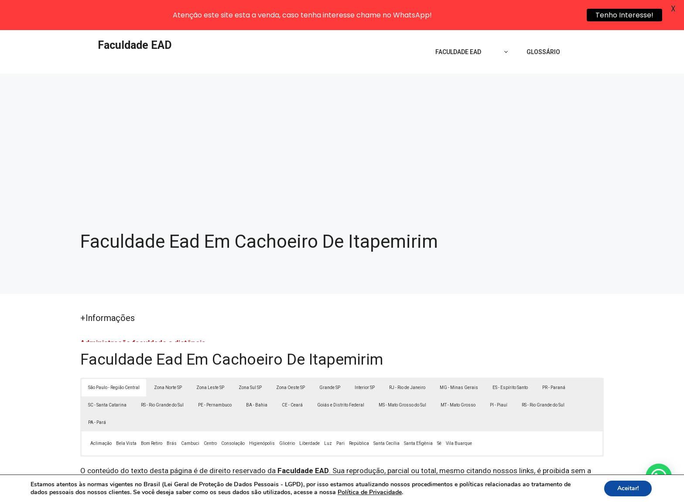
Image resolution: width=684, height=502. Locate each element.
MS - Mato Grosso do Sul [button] (402, 378)
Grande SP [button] (329, 360)
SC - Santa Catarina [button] (107, 378)
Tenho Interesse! (624, 15)
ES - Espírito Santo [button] (510, 360)
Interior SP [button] (365, 360)
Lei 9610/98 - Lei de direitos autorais (437, 454)
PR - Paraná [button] (553, 360)
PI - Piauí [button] (498, 378)
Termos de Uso (463, 491)
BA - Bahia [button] (256, 378)
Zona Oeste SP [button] (290, 360)
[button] (659, 477)
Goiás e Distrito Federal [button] (340, 378)
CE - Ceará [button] (292, 378)
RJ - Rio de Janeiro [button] (407, 360)
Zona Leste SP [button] (210, 360)
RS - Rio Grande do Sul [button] (162, 378)
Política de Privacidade (402, 491)
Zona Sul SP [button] (250, 360)
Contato (502, 491)
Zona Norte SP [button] (168, 360)
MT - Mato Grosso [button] (458, 378)
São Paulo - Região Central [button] (114, 360)
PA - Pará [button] (97, 395)
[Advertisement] (342, 112)
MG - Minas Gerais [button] (459, 360)
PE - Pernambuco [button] (215, 378)
